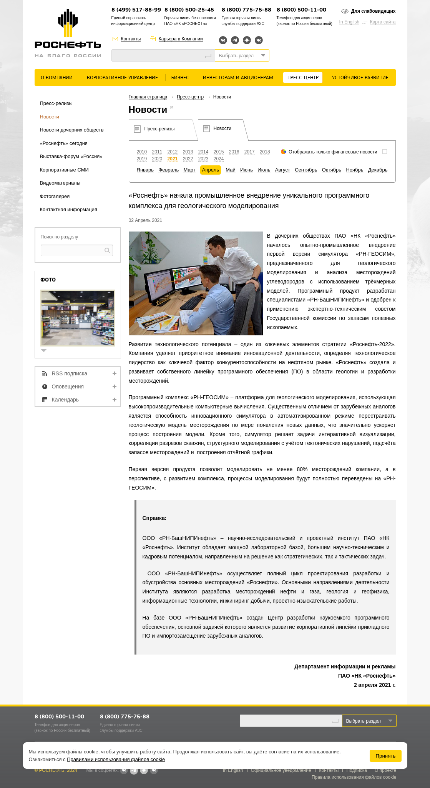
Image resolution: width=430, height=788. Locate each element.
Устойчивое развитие (360, 77)
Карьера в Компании (181, 39)
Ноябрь (354, 170)
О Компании (57, 77)
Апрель (210, 170)
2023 (203, 159)
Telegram (235, 40)
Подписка (356, 770)
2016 (234, 152)
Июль (263, 170)
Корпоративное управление (122, 77)
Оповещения (68, 386)
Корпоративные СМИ (64, 170)
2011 (157, 152)
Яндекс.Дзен (247, 40)
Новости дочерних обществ (72, 130)
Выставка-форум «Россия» (71, 156)
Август (282, 170)
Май (230, 170)
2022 (188, 159)
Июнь (246, 170)
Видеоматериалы (60, 183)
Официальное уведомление (281, 770)
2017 (249, 152)
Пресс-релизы (56, 103)
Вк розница (259, 40)
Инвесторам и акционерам (238, 77)
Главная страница (148, 97)
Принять (385, 756)
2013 (188, 152)
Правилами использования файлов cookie (116, 759)
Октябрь (331, 170)
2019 (142, 159)
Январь (145, 170)
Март (189, 170)
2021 (173, 159)
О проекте (386, 770)
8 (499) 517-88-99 (136, 10)
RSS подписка (70, 373)
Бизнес (180, 77)
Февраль (168, 170)
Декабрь (378, 170)
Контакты (131, 39)
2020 (157, 159)
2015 (219, 152)
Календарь (65, 399)
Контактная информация (68, 209)
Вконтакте (223, 40)
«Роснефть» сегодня (64, 143)
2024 (219, 159)
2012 (173, 152)
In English (349, 22)
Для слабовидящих (373, 11)
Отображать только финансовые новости (333, 152)
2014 (203, 152)
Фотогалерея (55, 196)
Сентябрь (306, 170)
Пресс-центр (303, 77)
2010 (142, 152)
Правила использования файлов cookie (354, 777)
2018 (265, 152)
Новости (49, 117)
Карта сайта (383, 22)
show (46, 351)
